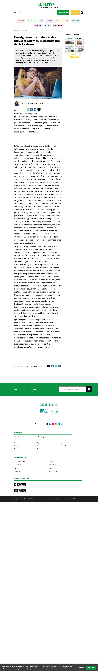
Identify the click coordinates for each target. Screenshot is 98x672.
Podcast (62, 449)
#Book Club (75, 21)
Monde (39, 440)
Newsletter (63, 12)
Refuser (81, 668)
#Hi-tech (47, 25)
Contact (51, 468)
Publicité (16, 468)
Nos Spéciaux (41, 449)
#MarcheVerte (57, 25)
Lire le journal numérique (74, 55)
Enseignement (26, 31)
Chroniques (17, 449)
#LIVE (41, 21)
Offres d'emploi (53, 471)
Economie (17, 440)
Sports (39, 446)
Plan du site (17, 471)
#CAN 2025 (21, 21)
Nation (61, 437)
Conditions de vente (69, 499)
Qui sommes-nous (19, 461)
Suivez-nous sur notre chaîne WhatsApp (51, 110)
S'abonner (75, 12)
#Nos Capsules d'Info (62, 21)
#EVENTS (49, 21)
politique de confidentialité (49, 669)
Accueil (16, 31)
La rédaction (52, 465)
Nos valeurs (52, 461)
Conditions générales (56, 499)
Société (62, 440)
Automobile (63, 446)
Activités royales (41, 437)
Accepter (91, 668)
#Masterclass (32, 21)
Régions (39, 443)
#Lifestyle (38, 25)
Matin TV (16, 437)
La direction (17, 465)
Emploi (62, 443)
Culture (16, 443)
